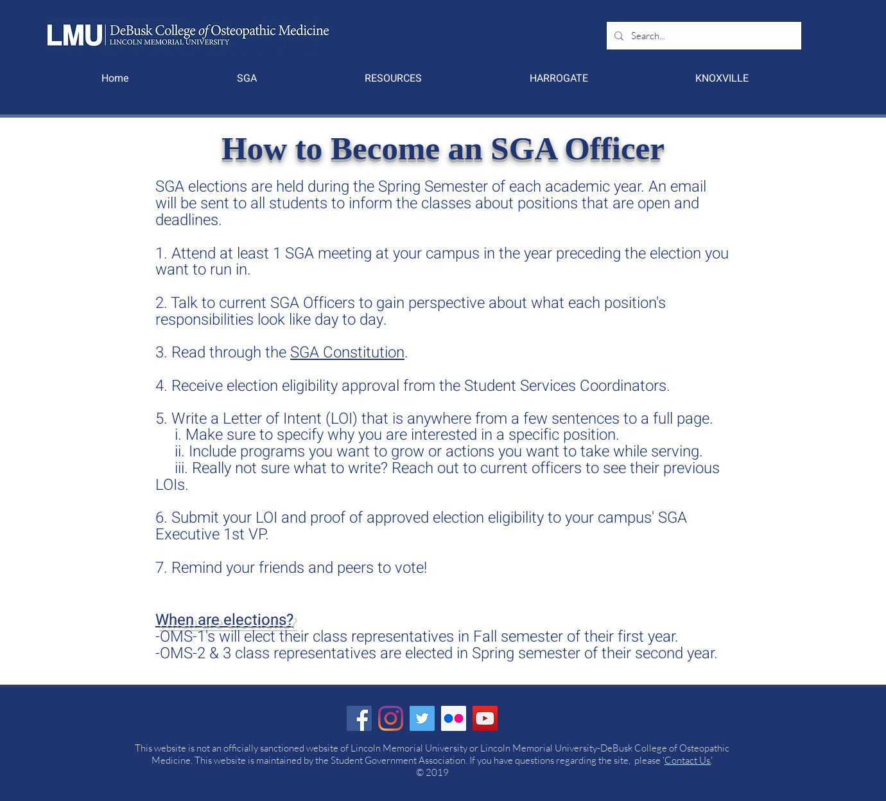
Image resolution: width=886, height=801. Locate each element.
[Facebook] (359, 718)
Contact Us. (687, 760)
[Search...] (702, 36)
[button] (247, 78)
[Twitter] (422, 718)
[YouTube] (485, 718)
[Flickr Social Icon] (453, 718)
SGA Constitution (347, 352)
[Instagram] (390, 718)
